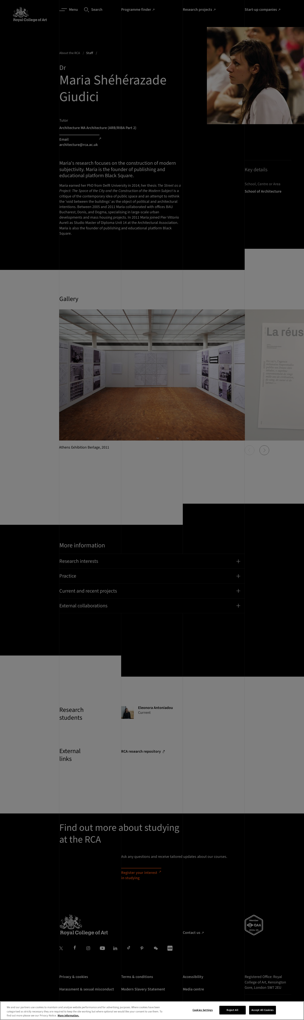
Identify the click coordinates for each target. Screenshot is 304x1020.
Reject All (232, 1015)
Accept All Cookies (262, 1015)
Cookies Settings (203, 1015)
